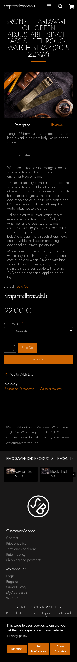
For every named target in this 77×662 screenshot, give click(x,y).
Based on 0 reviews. (20, 389)
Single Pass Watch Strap (21, 432)
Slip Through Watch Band (22, 437)
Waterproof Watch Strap (22, 443)
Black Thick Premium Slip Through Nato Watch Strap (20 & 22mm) (60, 472)
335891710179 (23, 427)
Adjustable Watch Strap (52, 427)
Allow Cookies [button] (60, 649)
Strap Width (12, 324)
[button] (72, 474)
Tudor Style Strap (53, 432)
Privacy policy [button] (17, 636)
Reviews (56, 125)
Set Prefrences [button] (38, 649)
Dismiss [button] (16, 649)
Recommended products (29, 459)
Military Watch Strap (56, 437)
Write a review (51, 389)
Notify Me (38, 359)
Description (22, 125)
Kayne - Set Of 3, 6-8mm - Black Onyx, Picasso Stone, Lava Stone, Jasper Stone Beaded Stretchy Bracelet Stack (25, 472)
